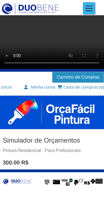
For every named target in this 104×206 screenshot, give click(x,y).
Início (6, 87)
